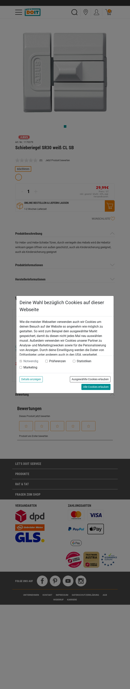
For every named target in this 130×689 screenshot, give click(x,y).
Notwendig (30, 361)
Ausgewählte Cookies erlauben (90, 379)
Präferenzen (57, 361)
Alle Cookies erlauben (96, 386)
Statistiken (84, 361)
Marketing (30, 367)
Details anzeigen (31, 379)
